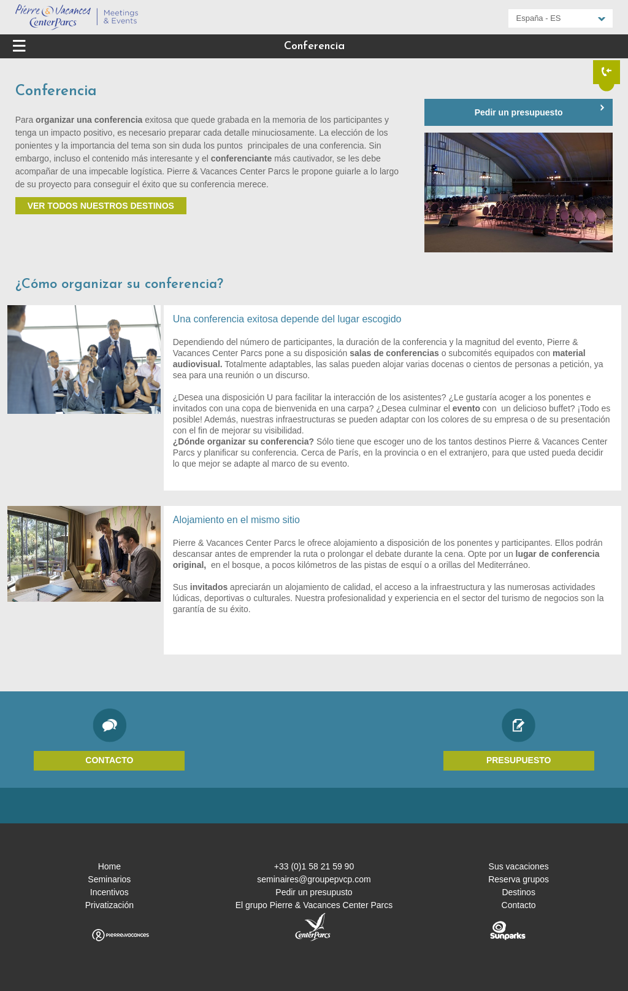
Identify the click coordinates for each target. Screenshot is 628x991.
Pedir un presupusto (313, 892)
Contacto (109, 760)
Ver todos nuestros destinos (101, 206)
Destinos (518, 892)
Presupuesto (518, 760)
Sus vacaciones (519, 866)
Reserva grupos (518, 879)
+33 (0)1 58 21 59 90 (314, 866)
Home (109, 866)
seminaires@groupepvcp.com (313, 879)
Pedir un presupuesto (519, 112)
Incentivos (109, 892)
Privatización (109, 905)
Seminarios (109, 879)
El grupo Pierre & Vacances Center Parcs (314, 905)
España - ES (538, 18)
